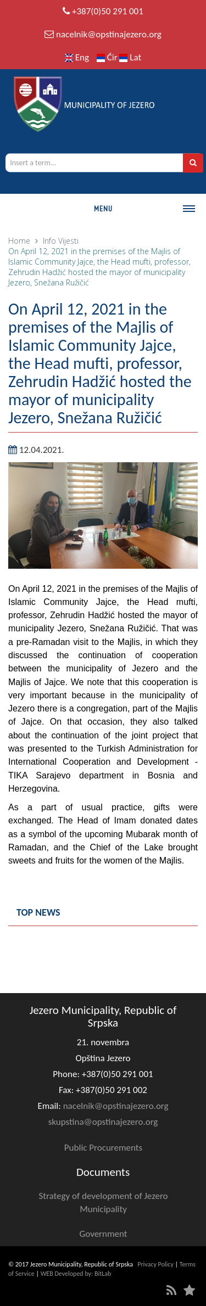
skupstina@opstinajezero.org (103, 1122)
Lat (130, 57)
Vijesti (68, 241)
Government (103, 1234)
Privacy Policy (155, 1264)
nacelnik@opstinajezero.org (109, 34)
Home (19, 241)
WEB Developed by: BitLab (76, 1273)
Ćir (108, 57)
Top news (38, 912)
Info (49, 241)
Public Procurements (103, 1147)
